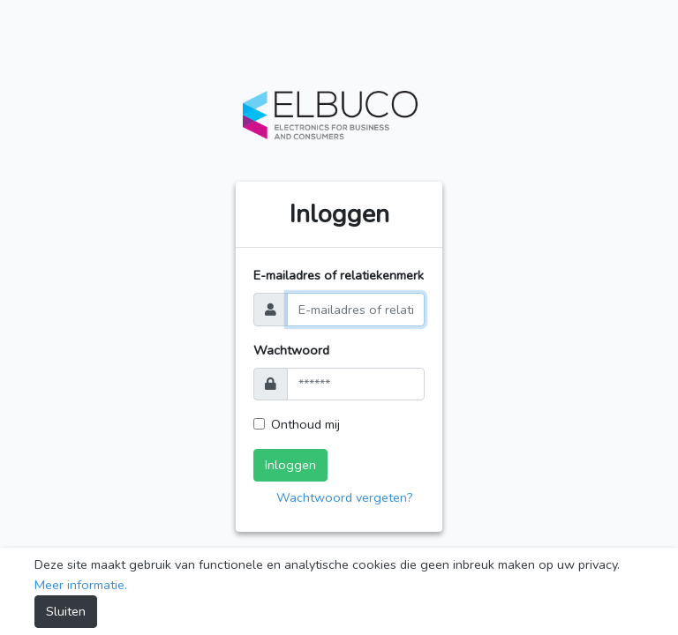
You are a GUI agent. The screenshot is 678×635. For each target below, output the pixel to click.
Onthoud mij (305, 424)
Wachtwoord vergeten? (344, 497)
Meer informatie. (80, 585)
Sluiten (66, 611)
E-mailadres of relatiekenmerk (338, 275)
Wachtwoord (291, 350)
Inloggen (290, 465)
